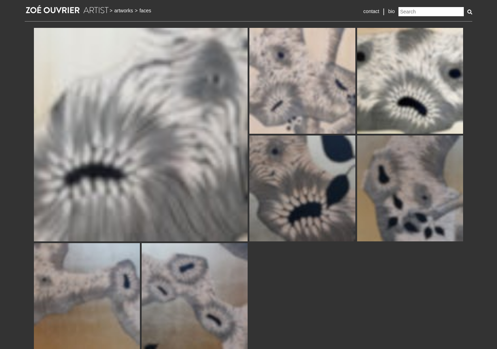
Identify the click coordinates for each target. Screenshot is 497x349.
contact (371, 11)
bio (391, 11)
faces (145, 10)
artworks (123, 10)
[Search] (431, 11)
